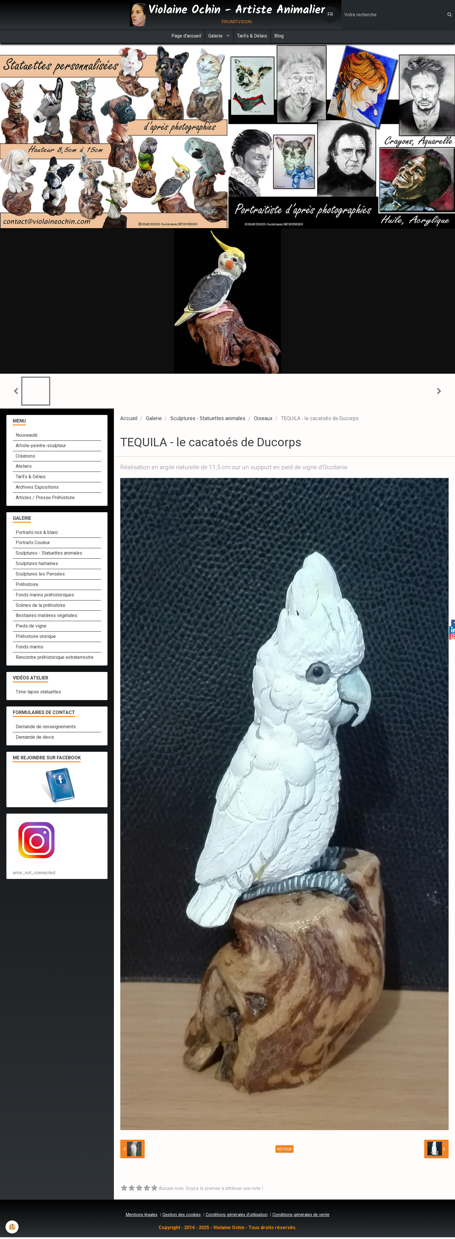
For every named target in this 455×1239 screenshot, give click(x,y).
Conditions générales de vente (301, 1216)
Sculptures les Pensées (40, 575)
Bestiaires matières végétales (46, 617)
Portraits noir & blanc (37, 534)
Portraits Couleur (33, 544)
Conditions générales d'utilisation (237, 1216)
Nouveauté (26, 437)
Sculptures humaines (37, 565)
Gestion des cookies (181, 1216)
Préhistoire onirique (36, 638)
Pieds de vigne (31, 627)
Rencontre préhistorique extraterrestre (55, 659)
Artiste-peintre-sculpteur (41, 447)
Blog (281, 36)
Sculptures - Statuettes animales (208, 420)
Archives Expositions (37, 489)
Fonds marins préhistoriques (45, 596)
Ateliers (24, 468)
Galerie (215, 36)
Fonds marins (29, 648)
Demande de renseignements (46, 728)
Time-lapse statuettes (38, 693)
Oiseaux (263, 420)
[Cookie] (12, 1226)
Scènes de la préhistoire (40, 607)
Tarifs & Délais (253, 36)
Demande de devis (35, 739)
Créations (25, 458)
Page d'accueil (183, 36)
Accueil (128, 420)
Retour (284, 1150)
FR (330, 14)
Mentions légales (141, 1216)
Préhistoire (27, 586)
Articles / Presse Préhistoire (45, 499)
